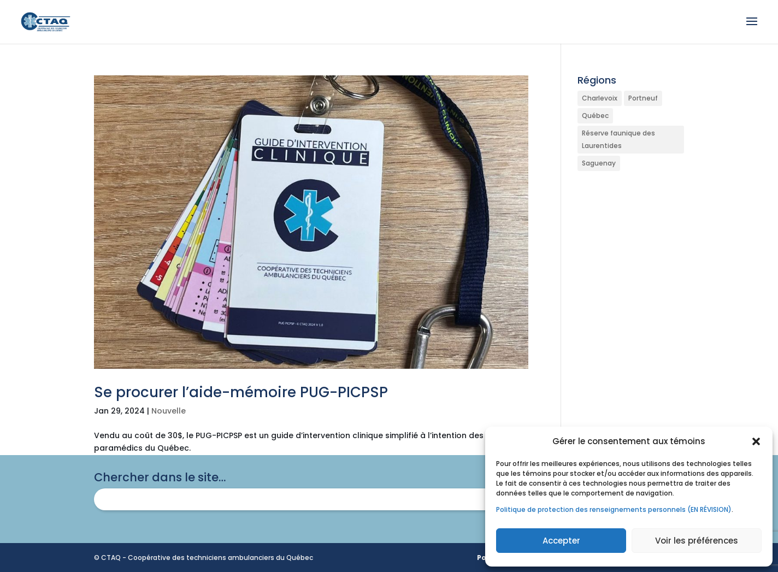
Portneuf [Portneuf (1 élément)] (643, 98)
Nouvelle (168, 410)
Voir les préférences (696, 540)
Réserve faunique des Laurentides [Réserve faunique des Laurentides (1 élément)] (618, 139)
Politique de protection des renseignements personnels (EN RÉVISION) (614, 509)
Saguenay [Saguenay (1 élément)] (599, 163)
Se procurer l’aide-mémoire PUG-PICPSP (241, 392)
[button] (756, 441)
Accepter (561, 540)
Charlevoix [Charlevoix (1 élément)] (599, 98)
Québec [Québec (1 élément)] (595, 115)
